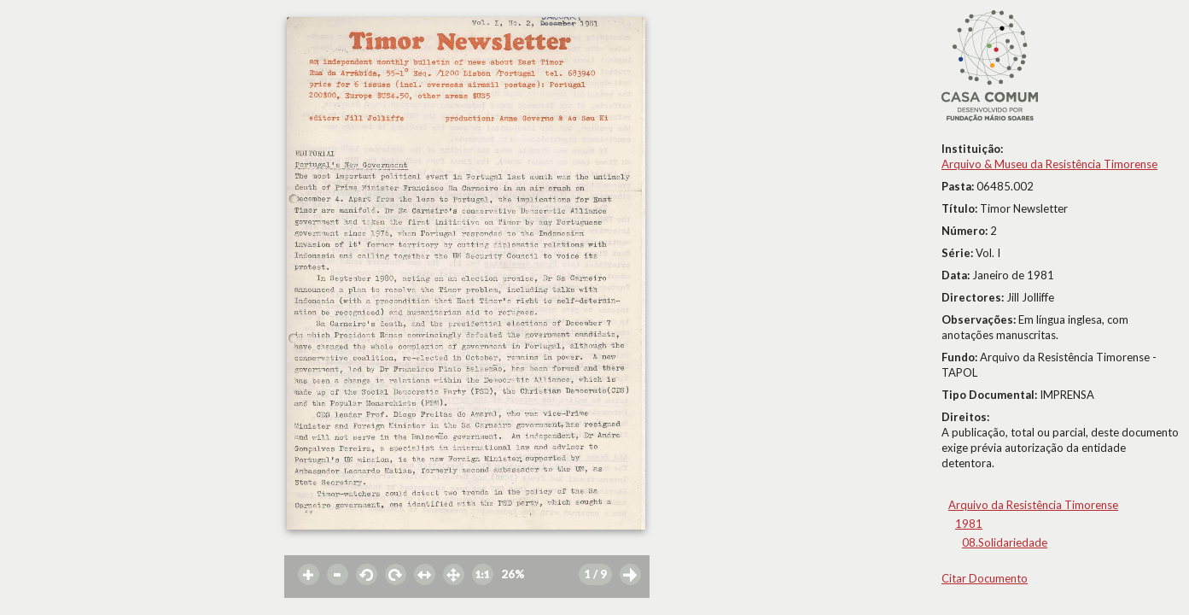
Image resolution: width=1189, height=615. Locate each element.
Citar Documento (984, 578)
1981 (968, 523)
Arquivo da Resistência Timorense (1033, 505)
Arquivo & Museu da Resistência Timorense (1049, 164)
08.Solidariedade (1004, 542)
